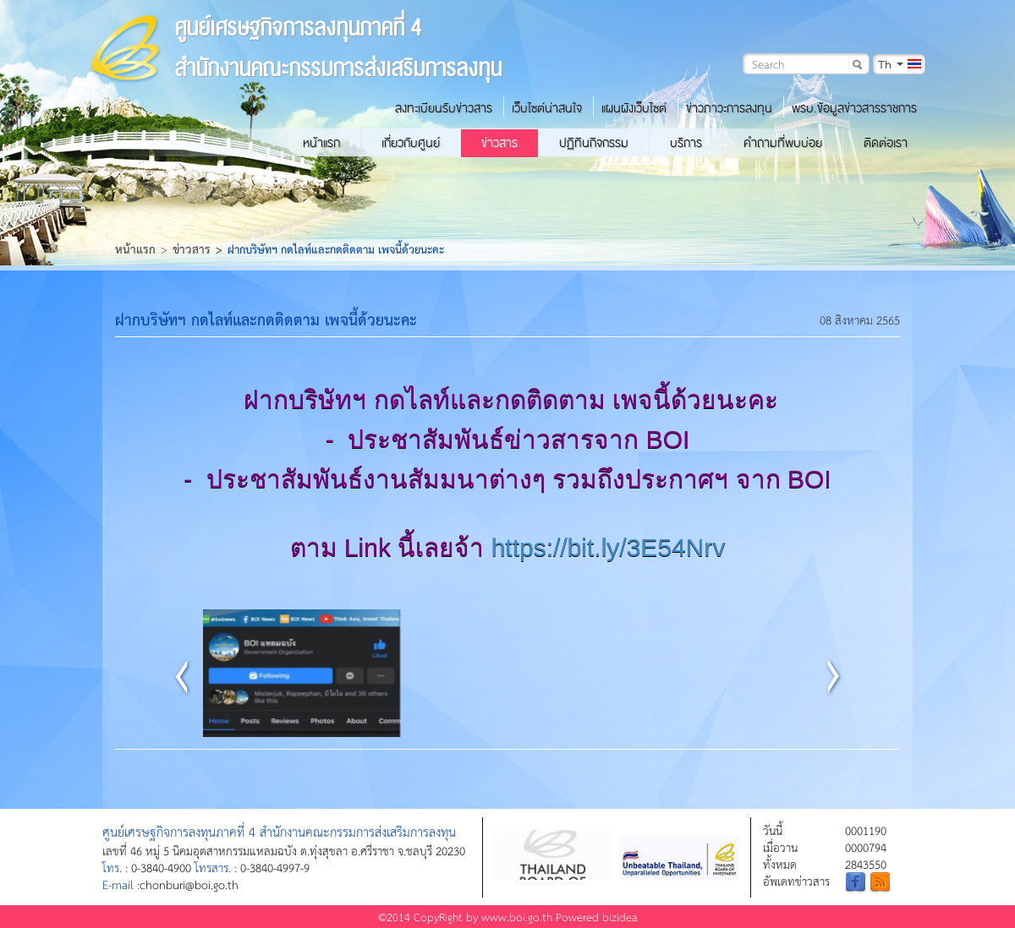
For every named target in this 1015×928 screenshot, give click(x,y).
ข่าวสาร (499, 143)
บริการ (686, 143)
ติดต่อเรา (886, 143)
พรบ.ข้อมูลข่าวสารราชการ (854, 108)
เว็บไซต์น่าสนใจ (547, 108)
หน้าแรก (321, 143)
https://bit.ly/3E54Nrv (608, 547)
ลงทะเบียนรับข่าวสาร (443, 108)
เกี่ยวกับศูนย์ (410, 143)
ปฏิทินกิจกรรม (593, 143)
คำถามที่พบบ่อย (782, 143)
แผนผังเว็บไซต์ (634, 108)
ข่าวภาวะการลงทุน (729, 108)
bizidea (620, 916)
